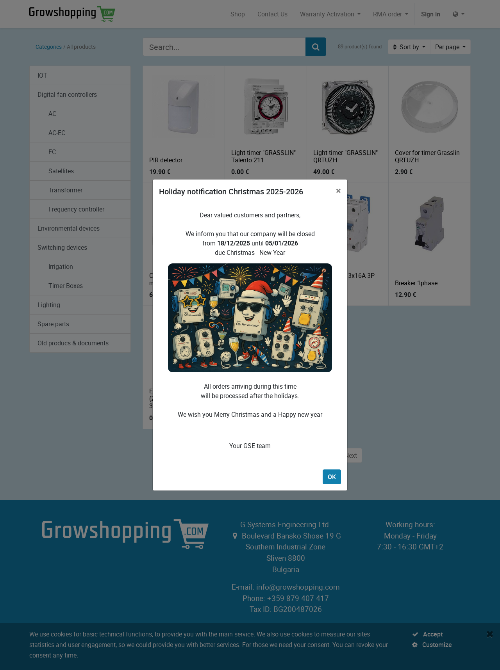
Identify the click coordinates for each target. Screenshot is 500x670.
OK (332, 477)
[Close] (338, 190)
